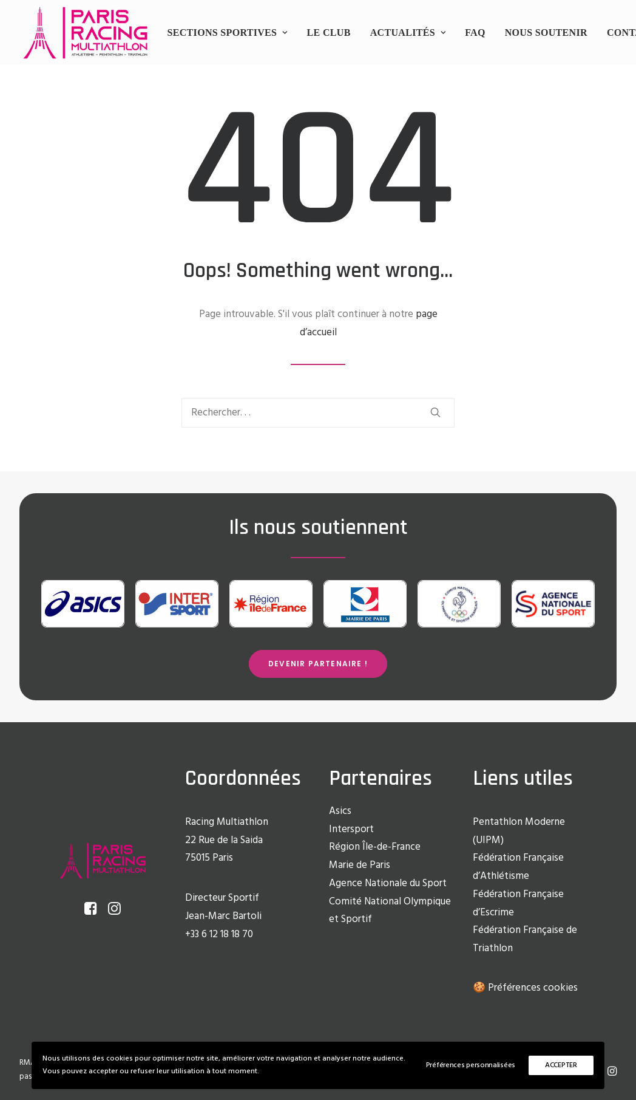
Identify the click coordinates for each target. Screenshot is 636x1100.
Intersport (351, 829)
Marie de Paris (359, 865)
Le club (329, 32)
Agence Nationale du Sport (388, 883)
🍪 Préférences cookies (525, 988)
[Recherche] (318, 413)
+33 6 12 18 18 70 (219, 934)
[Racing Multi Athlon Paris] (85, 32)
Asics (340, 811)
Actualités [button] (408, 32)
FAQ (475, 32)
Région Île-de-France (375, 847)
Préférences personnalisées (470, 1065)
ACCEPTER (561, 1065)
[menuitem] (227, 33)
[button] (435, 412)
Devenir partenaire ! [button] (318, 663)
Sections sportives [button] (227, 32)
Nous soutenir (546, 32)
